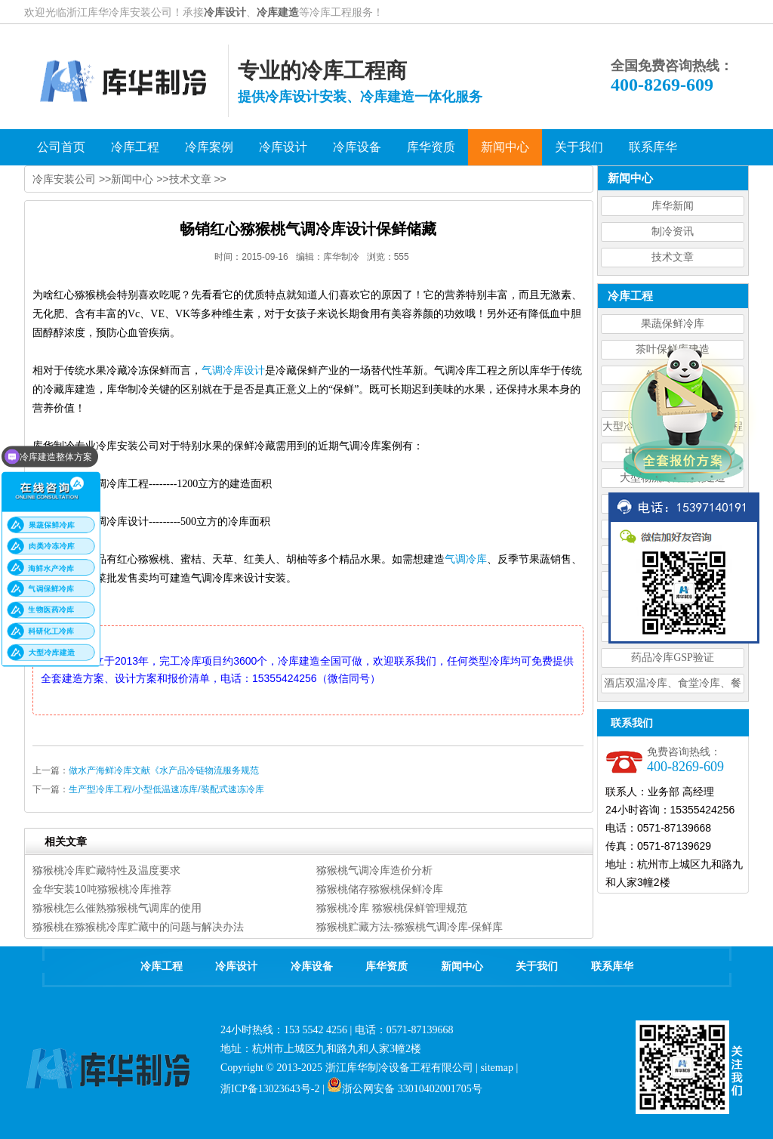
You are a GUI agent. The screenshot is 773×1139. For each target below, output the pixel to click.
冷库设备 (312, 966)
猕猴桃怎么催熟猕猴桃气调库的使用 (117, 908)
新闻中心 (132, 179)
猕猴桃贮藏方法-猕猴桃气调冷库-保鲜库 (409, 927)
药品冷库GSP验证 (672, 657)
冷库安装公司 (64, 179)
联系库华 (612, 966)
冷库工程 (161, 966)
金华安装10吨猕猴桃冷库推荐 (101, 889)
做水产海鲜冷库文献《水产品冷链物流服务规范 (164, 770)
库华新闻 (672, 205)
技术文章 (672, 257)
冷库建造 (278, 12)
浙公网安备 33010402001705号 (404, 1088)
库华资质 (386, 966)
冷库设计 (225, 12)
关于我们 (537, 966)
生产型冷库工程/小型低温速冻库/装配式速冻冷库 (166, 789)
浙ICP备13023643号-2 (269, 1088)
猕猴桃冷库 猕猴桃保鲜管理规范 (391, 908)
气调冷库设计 (233, 370)
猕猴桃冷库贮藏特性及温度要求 (106, 870)
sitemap (496, 1067)
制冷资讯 (672, 231)
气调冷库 (466, 559)
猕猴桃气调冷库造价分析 (374, 870)
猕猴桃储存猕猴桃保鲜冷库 (379, 889)
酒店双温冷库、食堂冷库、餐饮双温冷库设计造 (672, 685)
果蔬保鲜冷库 (672, 323)
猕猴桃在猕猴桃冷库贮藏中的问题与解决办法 (138, 927)
